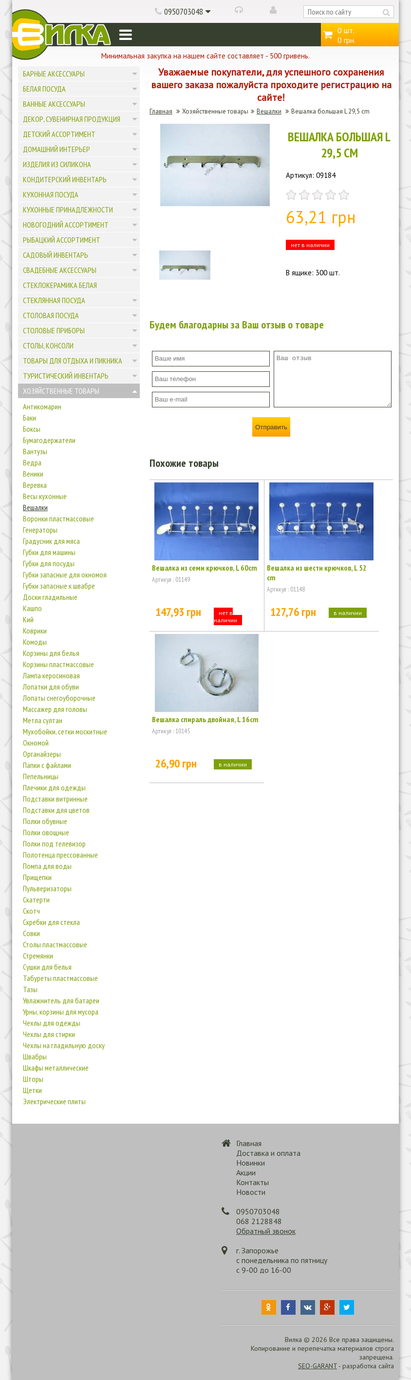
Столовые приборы (54, 330)
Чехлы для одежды (51, 1023)
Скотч (31, 911)
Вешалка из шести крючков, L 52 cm (317, 572)
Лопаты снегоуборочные (59, 698)
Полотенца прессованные (60, 855)
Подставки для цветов (56, 810)
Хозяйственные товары (61, 391)
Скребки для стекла (51, 922)
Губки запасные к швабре (59, 586)
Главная (160, 111)
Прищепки (37, 877)
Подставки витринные (55, 799)
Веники (33, 474)
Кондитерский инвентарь (65, 179)
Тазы (30, 989)
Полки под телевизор (54, 843)
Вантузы (35, 451)
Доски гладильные (50, 597)
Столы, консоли (48, 345)
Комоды (35, 642)
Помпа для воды (47, 866)
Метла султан (42, 720)
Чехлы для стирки (49, 1034)
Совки (31, 933)
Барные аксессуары (54, 73)
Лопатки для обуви (51, 686)
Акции (246, 1172)
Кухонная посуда (50, 194)
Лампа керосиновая (51, 675)
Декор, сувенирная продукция (71, 119)
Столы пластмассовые (55, 944)
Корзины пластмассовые (58, 664)
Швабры (35, 1056)
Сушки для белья (47, 967)
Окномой (36, 743)
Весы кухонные (45, 496)
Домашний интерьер (56, 149)
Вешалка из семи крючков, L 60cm (204, 568)
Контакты (252, 1182)
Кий (28, 619)
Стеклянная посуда (54, 300)
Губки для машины (49, 552)
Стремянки (38, 955)
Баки (29, 417)
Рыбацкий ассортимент (61, 240)
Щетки (32, 1090)
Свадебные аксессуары (59, 270)
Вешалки (35, 507)
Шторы (33, 1079)
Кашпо (32, 608)
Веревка (35, 485)
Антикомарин (42, 406)
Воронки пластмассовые (58, 518)
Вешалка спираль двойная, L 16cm (205, 719)
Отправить (271, 427)
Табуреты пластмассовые (60, 978)
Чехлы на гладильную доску (64, 1045)
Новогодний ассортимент (66, 225)
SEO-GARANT (317, 1365)
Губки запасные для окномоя (65, 574)
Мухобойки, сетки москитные (65, 731)
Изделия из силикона (57, 164)
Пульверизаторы (47, 888)
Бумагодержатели (49, 440)
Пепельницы (40, 776)
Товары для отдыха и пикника (72, 360)
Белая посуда (44, 89)
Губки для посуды (49, 563)
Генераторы (40, 530)
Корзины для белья (51, 653)
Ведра (32, 462)
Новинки (250, 1163)
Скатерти (36, 899)
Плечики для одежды (54, 787)
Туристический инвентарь (66, 376)
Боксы (31, 429)
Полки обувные (45, 821)
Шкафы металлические (56, 1068)
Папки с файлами (47, 765)
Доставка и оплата (268, 1153)
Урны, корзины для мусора (60, 1011)
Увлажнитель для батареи (61, 1000)
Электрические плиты (54, 1101)
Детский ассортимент (59, 134)
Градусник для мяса (51, 541)
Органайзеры (42, 754)
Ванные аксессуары (54, 104)
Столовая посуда (51, 315)
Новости (250, 1192)
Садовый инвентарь (55, 255)
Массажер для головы (55, 709)
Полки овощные (46, 832)
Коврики (35, 630)
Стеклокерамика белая (60, 285)
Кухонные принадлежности (68, 209)
